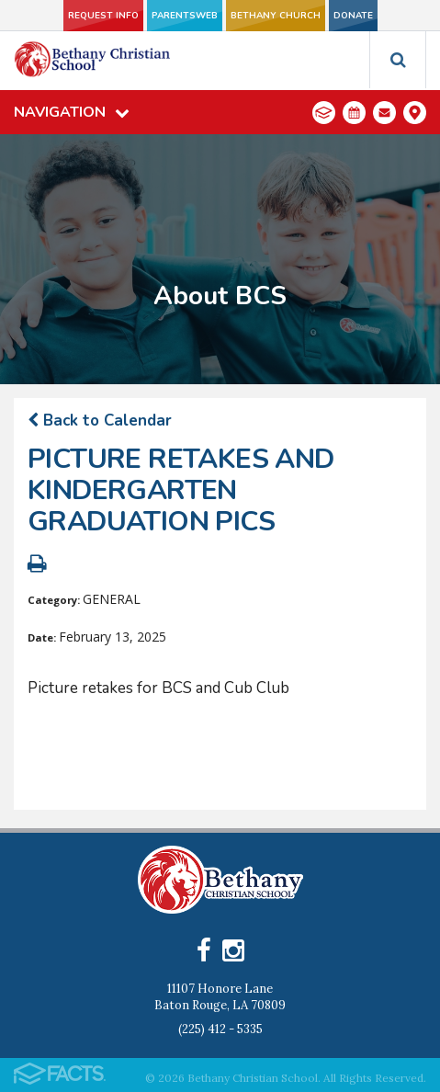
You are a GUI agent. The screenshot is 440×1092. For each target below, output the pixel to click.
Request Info (103, 15)
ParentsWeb (185, 15)
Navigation (72, 112)
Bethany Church (276, 15)
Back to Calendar (100, 420)
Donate (353, 15)
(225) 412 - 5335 (220, 1029)
